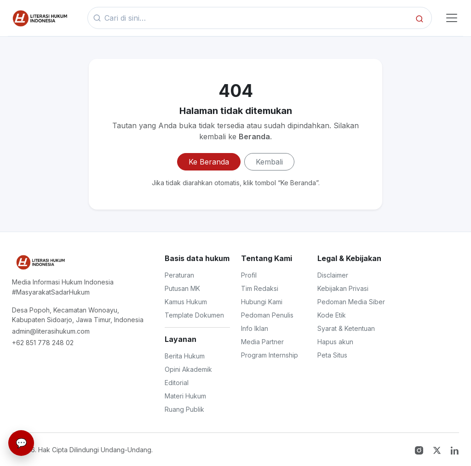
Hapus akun (335, 342)
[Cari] (419, 18)
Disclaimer (332, 275)
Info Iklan (254, 328)
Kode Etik (331, 315)
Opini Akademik (188, 369)
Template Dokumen (194, 315)
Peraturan (179, 275)
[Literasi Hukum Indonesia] (40, 262)
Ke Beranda (209, 161)
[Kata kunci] (256, 18)
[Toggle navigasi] (451, 18)
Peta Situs (332, 355)
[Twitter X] (438, 449)
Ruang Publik (184, 409)
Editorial (177, 382)
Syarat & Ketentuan (346, 328)
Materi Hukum (185, 396)
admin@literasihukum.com (51, 331)
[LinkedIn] (455, 449)
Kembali (269, 161)
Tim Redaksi (259, 288)
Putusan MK (182, 288)
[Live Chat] (21, 443)
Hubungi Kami (261, 302)
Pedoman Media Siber (351, 302)
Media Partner (262, 342)
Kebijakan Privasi (342, 288)
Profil (249, 275)
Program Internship (269, 355)
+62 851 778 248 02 (43, 343)
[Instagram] (420, 449)
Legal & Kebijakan (349, 258)
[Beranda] (39, 18)
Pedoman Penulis (267, 315)
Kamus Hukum (186, 302)
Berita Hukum (185, 356)
